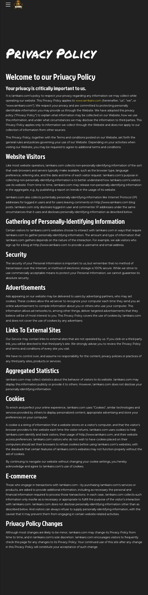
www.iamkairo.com (88, 100)
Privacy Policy (51, 53)
